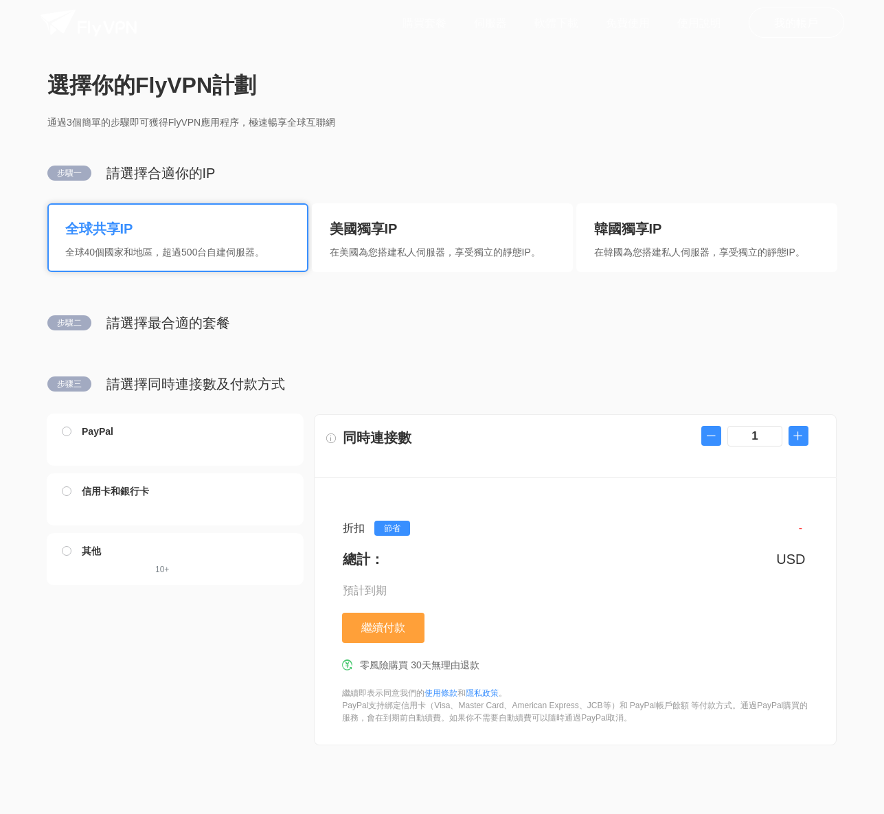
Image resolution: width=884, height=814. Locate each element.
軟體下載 (556, 23)
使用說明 (699, 23)
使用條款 (440, 693)
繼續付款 (383, 627)
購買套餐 (424, 23)
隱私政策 (482, 693)
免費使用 (628, 23)
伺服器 (490, 23)
